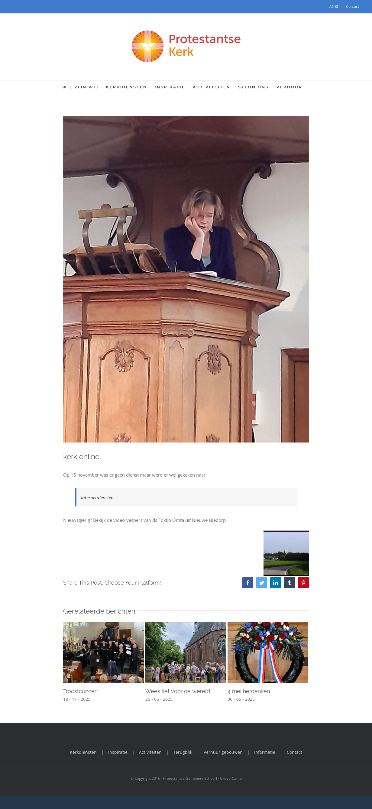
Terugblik (182, 752)
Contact (294, 752)
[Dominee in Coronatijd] (186, 279)
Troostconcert (80, 691)
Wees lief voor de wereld (177, 691)
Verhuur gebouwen (223, 752)
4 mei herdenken (249, 691)
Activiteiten (150, 752)
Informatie (264, 752)
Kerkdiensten (83, 752)
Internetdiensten (97, 497)
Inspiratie (118, 752)
